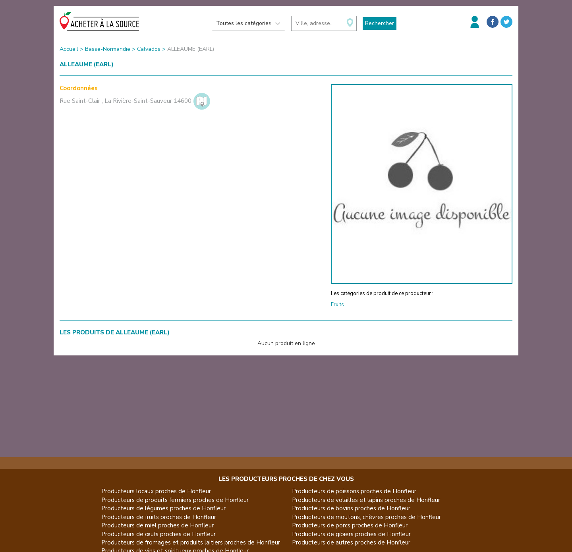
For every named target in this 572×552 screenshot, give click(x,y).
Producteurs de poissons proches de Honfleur (354, 491)
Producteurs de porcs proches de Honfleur (350, 525)
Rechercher (379, 23)
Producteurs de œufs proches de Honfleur (158, 534)
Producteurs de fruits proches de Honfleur (158, 517)
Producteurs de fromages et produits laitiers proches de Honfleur (190, 542)
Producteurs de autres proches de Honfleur (351, 542)
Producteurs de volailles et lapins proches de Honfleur (366, 500)
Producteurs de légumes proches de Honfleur (163, 508)
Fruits (337, 304)
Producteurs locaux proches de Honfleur (156, 491)
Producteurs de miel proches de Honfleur (157, 525)
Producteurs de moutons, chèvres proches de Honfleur (366, 517)
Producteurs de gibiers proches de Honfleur (351, 534)
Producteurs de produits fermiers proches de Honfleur (175, 500)
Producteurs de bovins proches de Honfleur (351, 508)
